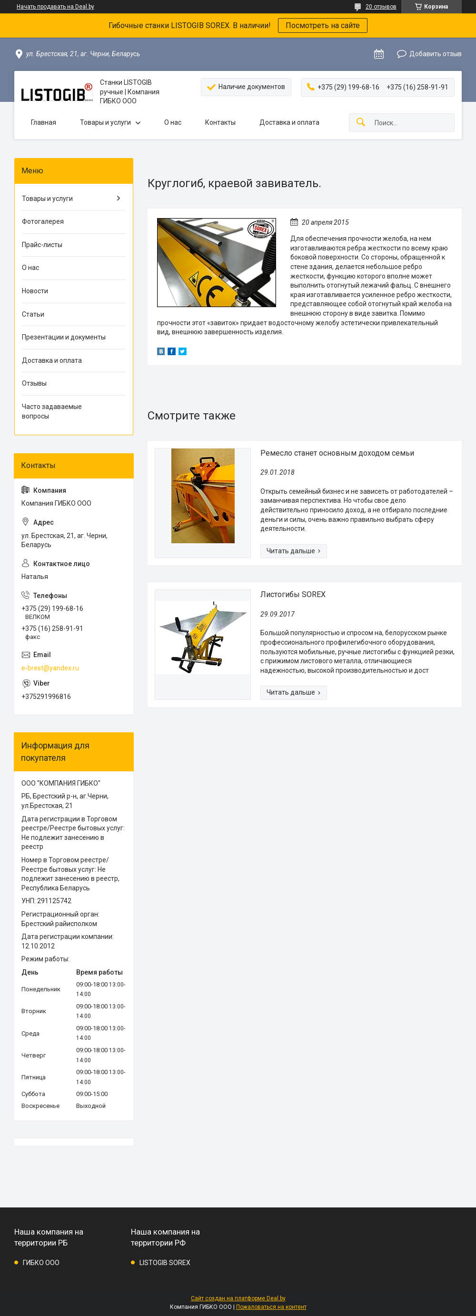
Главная (43, 122)
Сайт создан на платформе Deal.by (238, 1298)
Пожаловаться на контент (271, 1307)
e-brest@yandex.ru (50, 668)
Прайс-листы (42, 245)
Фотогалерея (43, 221)
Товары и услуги (105, 122)
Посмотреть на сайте (323, 25)
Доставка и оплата (289, 122)
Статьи (33, 314)
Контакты (220, 122)
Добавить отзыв (435, 54)
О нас (172, 122)
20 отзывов (381, 6)
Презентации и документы (64, 337)
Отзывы (34, 383)
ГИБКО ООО (41, 1262)
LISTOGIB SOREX (164, 1262)
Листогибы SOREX (293, 594)
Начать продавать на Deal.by (55, 6)
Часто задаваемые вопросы (52, 411)
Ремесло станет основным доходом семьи (337, 453)
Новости (35, 291)
